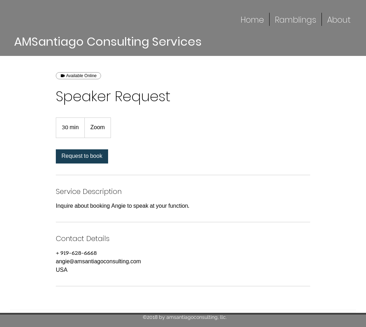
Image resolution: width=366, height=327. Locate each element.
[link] (82, 156)
